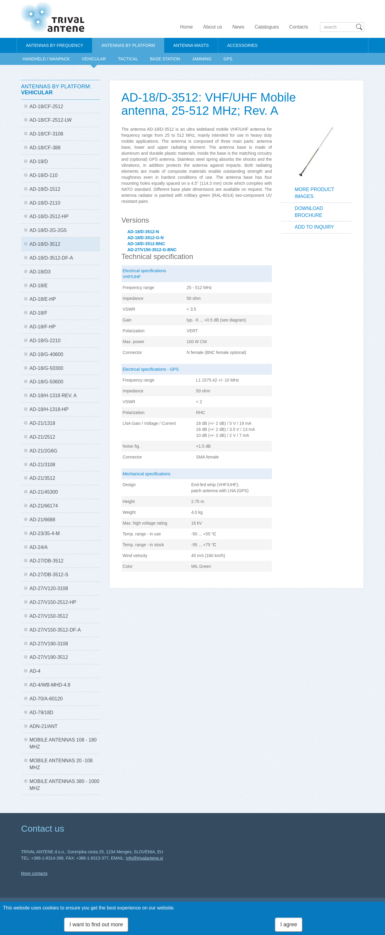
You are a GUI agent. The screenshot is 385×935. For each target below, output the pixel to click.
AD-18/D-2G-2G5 (48, 230)
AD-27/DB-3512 (46, 560)
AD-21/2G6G (43, 450)
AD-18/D (38, 161)
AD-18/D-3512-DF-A (51, 257)
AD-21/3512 (42, 478)
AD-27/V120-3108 (48, 588)
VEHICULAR (94, 58)
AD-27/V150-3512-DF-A (55, 629)
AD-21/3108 (42, 464)
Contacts (298, 26)
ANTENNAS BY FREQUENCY (54, 45)
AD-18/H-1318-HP (49, 409)
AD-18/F (38, 312)
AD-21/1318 (42, 423)
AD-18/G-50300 (46, 368)
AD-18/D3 (40, 271)
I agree (288, 924)
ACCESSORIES (242, 45)
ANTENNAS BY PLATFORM (128, 45)
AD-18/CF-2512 (46, 106)
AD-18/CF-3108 (46, 133)
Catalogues (266, 26)
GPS (228, 58)
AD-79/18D (41, 712)
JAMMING (202, 58)
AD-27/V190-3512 (48, 657)
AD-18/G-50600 (46, 381)
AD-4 (34, 671)
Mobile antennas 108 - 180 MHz (63, 743)
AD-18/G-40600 (46, 354)
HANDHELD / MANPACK (46, 58)
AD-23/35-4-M (44, 533)
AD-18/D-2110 (44, 203)
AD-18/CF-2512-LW (50, 120)
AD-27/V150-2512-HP (52, 602)
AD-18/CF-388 (44, 147)
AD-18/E (38, 285)
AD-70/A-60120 (46, 698)
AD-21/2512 (42, 437)
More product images (314, 193)
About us (212, 26)
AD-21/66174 (43, 505)
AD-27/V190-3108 (48, 643)
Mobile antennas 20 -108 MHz (61, 764)
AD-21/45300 (43, 492)
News (238, 26)
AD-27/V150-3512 (48, 616)
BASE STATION (165, 58)
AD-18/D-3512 (44, 244)
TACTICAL (128, 58)
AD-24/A (38, 547)
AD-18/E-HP (42, 299)
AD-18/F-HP (42, 326)
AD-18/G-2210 (44, 340)
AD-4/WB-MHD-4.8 (49, 684)
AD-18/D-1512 (44, 189)
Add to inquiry (314, 227)
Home (186, 26)
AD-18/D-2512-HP (49, 216)
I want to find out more (96, 924)
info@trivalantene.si (144, 858)
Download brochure (309, 212)
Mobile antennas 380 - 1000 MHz (64, 785)
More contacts (34, 873)
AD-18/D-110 (43, 175)
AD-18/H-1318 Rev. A (53, 395)
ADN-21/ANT (43, 726)
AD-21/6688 (42, 519)
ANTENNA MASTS (191, 45)
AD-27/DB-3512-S (48, 574)
